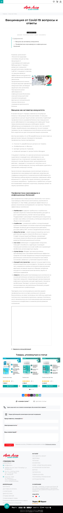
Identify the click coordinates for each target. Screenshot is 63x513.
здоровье (19, 34)
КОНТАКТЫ (6, 486)
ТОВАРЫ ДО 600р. (38, 474)
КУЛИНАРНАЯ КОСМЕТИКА (41, 467)
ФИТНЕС (35, 470)
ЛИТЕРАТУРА (36, 472)
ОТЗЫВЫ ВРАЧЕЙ (8, 496)
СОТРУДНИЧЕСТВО (38, 479)
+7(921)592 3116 (8, 461)
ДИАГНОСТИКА (7, 493)
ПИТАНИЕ (35, 460)
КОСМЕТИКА (36, 463)
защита (36, 34)
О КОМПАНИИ (7, 491)
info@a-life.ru (8, 465)
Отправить (9, 445)
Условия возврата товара (10, 498)
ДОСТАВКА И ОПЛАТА (10, 489)
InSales (41, 511)
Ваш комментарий (10, 432)
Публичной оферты (50, 444)
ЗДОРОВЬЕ (35, 458)
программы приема (28, 34)
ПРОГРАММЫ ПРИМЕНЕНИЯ (41, 477)
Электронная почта (11, 425)
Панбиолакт (25, 377)
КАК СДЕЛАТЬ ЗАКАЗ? (39, 456)
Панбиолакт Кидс (7, 377)
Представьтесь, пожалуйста (13, 418)
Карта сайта (40, 510)
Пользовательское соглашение (12, 503)
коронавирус (42, 34)
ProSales (30, 511)
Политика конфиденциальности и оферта (15, 500)
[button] (29, 389)
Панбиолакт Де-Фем (47, 377)
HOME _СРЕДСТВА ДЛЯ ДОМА (41, 465)
